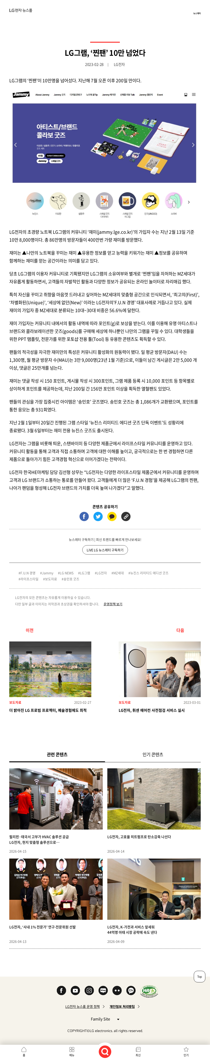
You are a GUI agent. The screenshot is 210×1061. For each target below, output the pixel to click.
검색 (105, 1051)
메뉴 (71, 1055)
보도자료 (51, 579)
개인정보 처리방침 (122, 1006)
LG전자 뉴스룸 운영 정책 (82, 1006)
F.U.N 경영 (27, 573)
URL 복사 (125, 516)
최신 (138, 1055)
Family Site (105, 1019)
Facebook (61, 990)
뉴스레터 (197, 13)
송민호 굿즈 (71, 579)
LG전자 (102, 573)
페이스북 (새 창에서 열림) (84, 516)
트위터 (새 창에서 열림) (98, 516)
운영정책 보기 (113, 604)
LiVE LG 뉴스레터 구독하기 (105, 550)
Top (199, 976)
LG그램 (85, 573)
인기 (186, 1055)
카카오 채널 (131, 990)
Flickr (117, 990)
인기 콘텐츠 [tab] (153, 754)
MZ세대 (118, 573)
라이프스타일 (29, 579)
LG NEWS (66, 573)
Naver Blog (103, 990)
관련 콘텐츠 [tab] (64, 754)
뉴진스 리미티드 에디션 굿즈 (149, 573)
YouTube (75, 990)
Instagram (89, 990)
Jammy (47, 573)
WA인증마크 (149, 991)
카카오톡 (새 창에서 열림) (112, 516)
